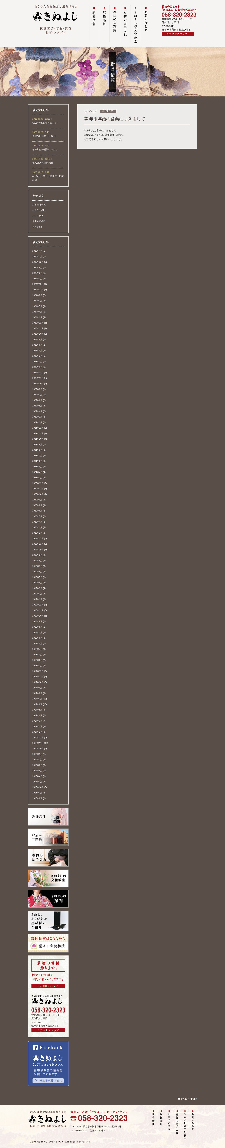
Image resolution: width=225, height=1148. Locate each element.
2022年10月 (38, 383)
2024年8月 (37, 295)
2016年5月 (37, 770)
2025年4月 (37, 267)
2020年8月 (37, 505)
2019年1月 (37, 599)
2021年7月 (37, 455)
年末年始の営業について (44, 149)
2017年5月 (37, 710)
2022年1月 (37, 422)
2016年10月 (38, 748)
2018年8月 (37, 627)
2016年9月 (37, 754)
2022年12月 (38, 372)
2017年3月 (37, 721)
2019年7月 (37, 566)
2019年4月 (37, 582)
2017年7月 (37, 699)
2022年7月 (37, 394)
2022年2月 (37, 417)
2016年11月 (38, 743)
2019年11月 (38, 544)
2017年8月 (37, 693)
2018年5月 (37, 643)
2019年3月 (37, 588)
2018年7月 (37, 632)
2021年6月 (37, 461)
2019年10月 (38, 549)
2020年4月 (37, 522)
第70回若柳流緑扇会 (42, 163)
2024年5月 (37, 306)
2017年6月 (37, 704)
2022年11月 (38, 378)
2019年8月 (37, 560)
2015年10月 (38, 787)
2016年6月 (37, 765)
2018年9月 (37, 621)
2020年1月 (37, 533)
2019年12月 (38, 538)
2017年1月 (37, 732)
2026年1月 (37, 256)
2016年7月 (37, 759)
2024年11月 (38, 289)
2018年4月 (37, 649)
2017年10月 (38, 682)
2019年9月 (37, 555)
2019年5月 (37, 577)
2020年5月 (37, 516)
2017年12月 (38, 671)
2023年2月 (37, 361)
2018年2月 (37, 660)
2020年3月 (37, 527)
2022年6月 (37, 400)
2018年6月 (37, 638)
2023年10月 (38, 334)
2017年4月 (37, 715)
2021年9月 (37, 444)
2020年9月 (37, 500)
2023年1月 (37, 367)
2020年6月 (37, 511)
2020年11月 (38, 488)
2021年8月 (37, 450)
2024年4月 (37, 312)
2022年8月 (37, 389)
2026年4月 (37, 251)
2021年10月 (38, 439)
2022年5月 (37, 406)
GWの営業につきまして (44, 123)
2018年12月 (38, 605)
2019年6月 (37, 571)
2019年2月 (37, 593)
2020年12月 (38, 483)
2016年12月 (38, 737)
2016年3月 (37, 781)
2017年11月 (38, 676)
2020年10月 (38, 494)
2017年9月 (37, 687)
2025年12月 (38, 262)
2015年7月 (37, 793)
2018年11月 (38, 610)
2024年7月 (37, 300)
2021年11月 (38, 433)
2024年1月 (37, 317)
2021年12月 (38, 428)
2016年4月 (37, 776)
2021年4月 (37, 472)
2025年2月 (37, 273)
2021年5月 (37, 466)
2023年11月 (38, 328)
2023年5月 (37, 350)
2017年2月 (37, 726)
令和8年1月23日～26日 (44, 136)
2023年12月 (38, 323)
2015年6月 (37, 798)
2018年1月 (37, 665)
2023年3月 (37, 356)
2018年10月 (38, 616)
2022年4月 (37, 411)
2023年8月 (37, 339)
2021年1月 (37, 477)
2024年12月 (38, 284)
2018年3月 (37, 654)
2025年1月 (37, 278)
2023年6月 (37, 345)
